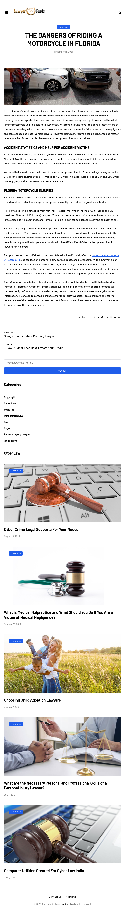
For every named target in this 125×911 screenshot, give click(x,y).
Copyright (9, 397)
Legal (7, 428)
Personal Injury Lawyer (17, 434)
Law (6, 421)
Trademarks (10, 440)
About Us (71, 896)
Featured (63, 27)
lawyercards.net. (63, 904)
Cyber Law (10, 403)
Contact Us (55, 896)
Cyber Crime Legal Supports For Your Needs (41, 529)
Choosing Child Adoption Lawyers (32, 700)
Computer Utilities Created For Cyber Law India (44, 870)
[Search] (62, 362)
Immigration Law (13, 415)
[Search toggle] (118, 12)
